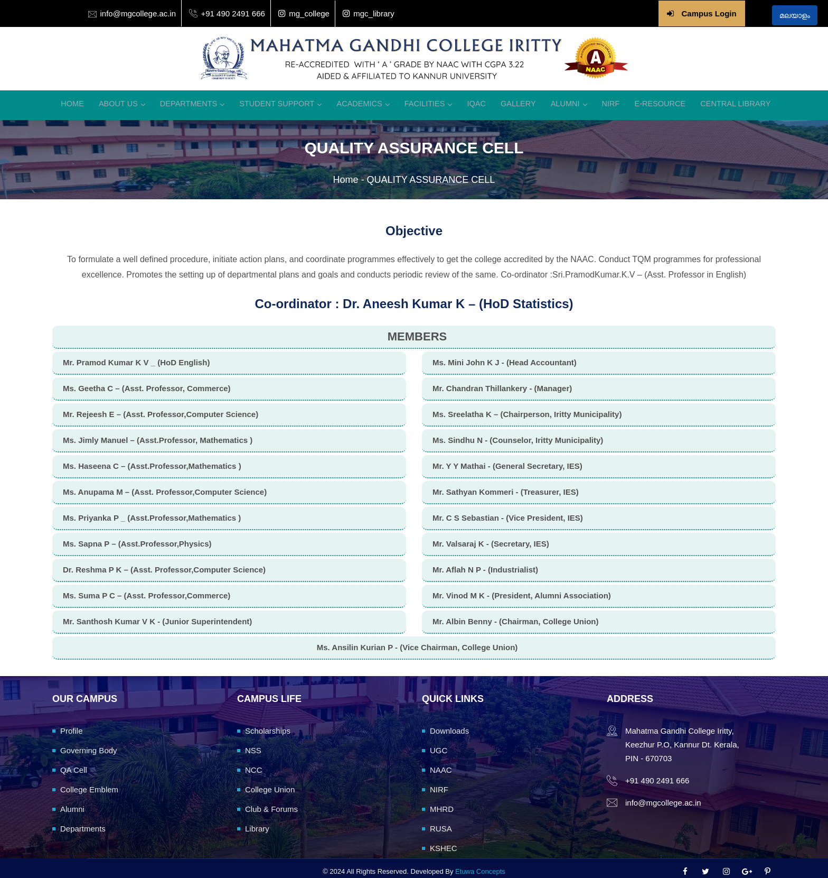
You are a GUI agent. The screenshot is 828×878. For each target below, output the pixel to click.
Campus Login (708, 13)
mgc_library (368, 13)
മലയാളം (794, 15)
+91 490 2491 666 (233, 13)
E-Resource (646, 99)
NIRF (600, 99)
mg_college (304, 13)
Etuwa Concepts (480, 864)
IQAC (474, 99)
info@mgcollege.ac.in (138, 13)
